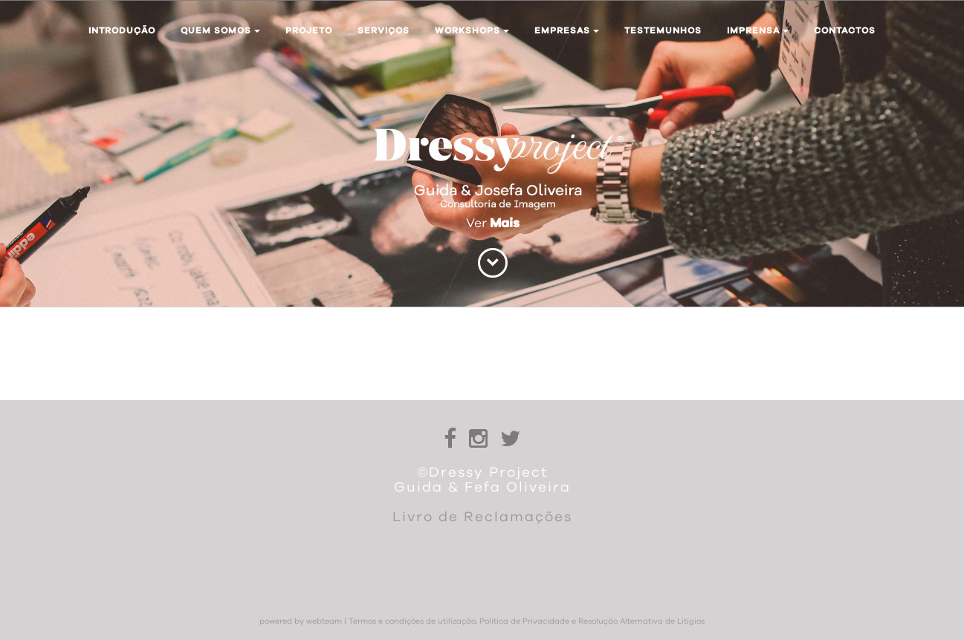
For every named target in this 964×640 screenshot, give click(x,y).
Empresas (566, 30)
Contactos (845, 30)
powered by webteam (300, 621)
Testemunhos (663, 30)
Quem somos (220, 30)
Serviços (384, 30)
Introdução (121, 30)
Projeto (308, 30)
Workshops (472, 30)
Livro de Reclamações (482, 517)
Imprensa (758, 30)
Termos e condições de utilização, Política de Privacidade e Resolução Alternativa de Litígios (527, 621)
